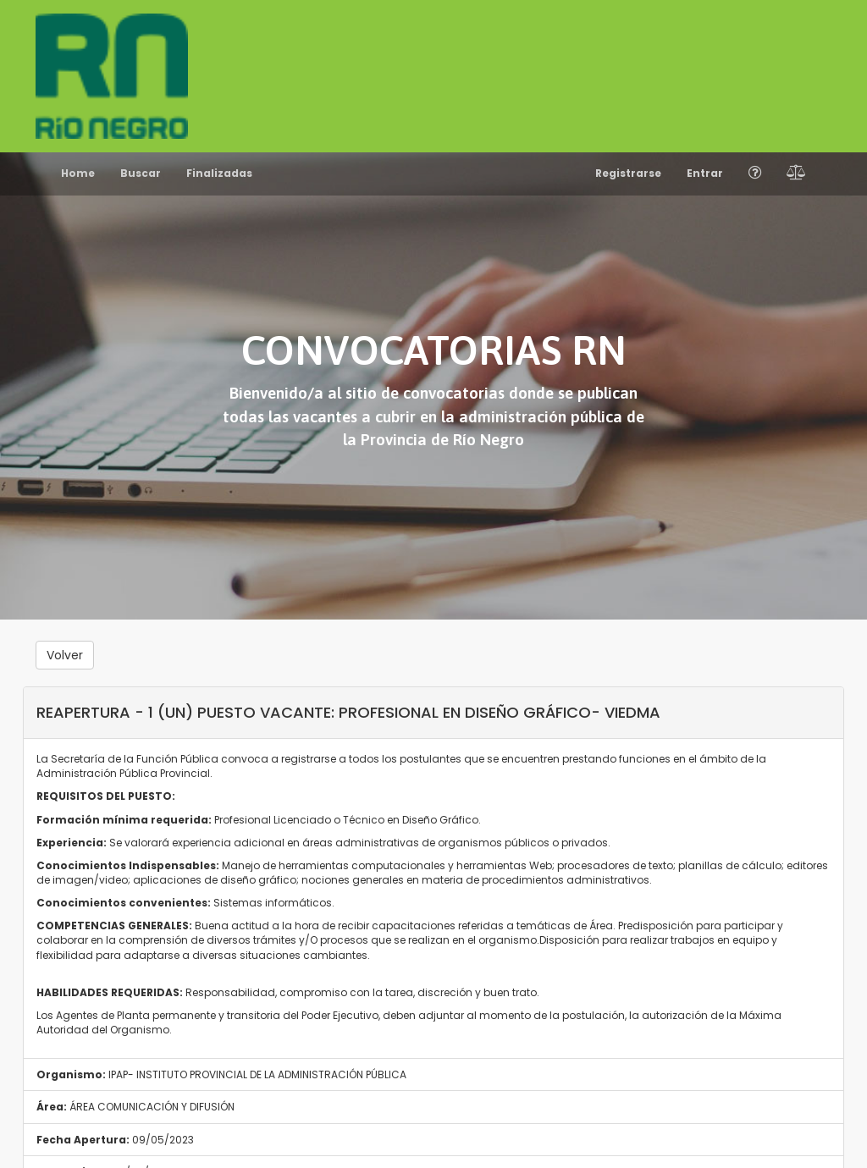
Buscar (140, 173)
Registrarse (628, 173)
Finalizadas (219, 173)
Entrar (705, 173)
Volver (65, 655)
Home (78, 173)
